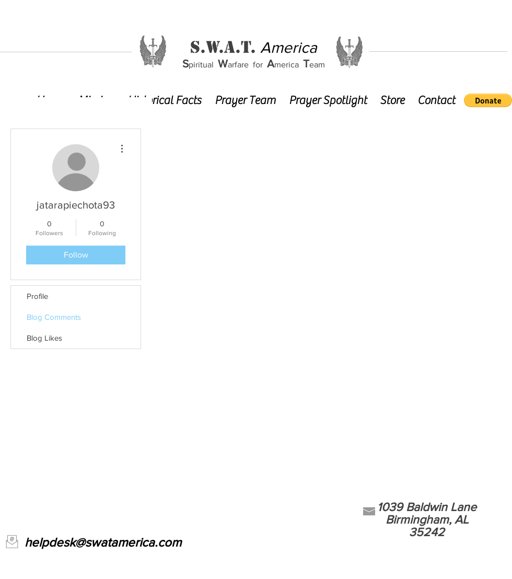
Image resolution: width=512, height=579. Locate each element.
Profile (37, 296)
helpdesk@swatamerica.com (103, 542)
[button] (488, 100)
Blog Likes (44, 337)
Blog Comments (54, 316)
